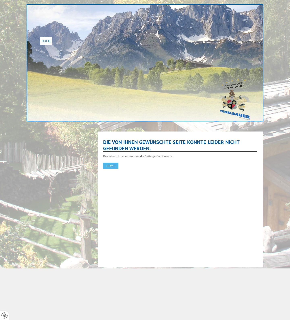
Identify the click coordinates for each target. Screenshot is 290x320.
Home (46, 41)
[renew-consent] (4, 315)
